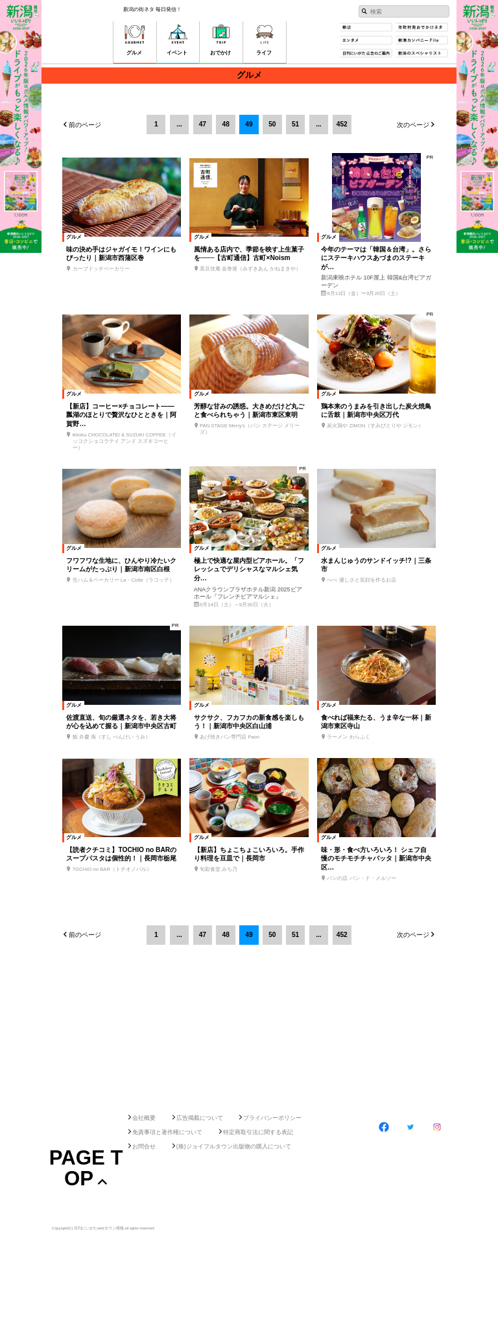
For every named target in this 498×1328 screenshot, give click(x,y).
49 (248, 124)
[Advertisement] (249, 1145)
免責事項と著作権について (167, 1213)
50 (272, 124)
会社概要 (144, 1198)
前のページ (85, 125)
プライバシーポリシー (272, 1198)
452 (342, 124)
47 (202, 124)
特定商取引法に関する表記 (258, 1213)
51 (295, 124)
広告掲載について (199, 1198)
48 (226, 124)
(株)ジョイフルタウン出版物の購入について (233, 1227)
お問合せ (144, 1227)
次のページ (413, 125)
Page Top (86, 1248)
